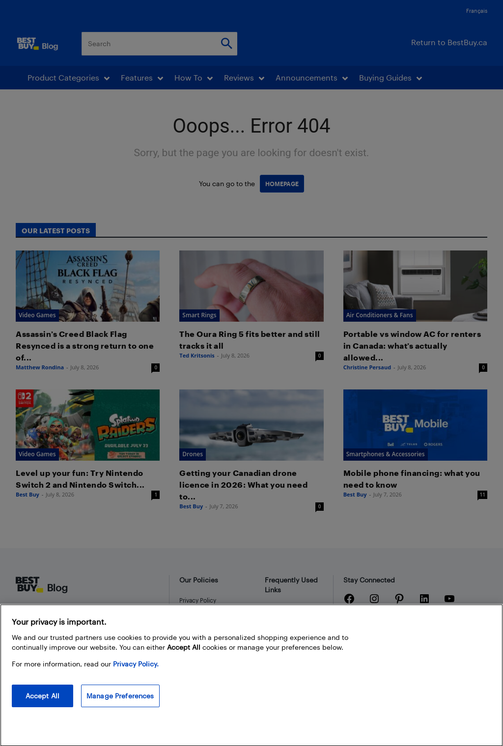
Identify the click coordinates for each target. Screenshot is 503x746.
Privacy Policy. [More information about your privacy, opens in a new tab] (136, 670)
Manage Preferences (120, 702)
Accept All (42, 702)
